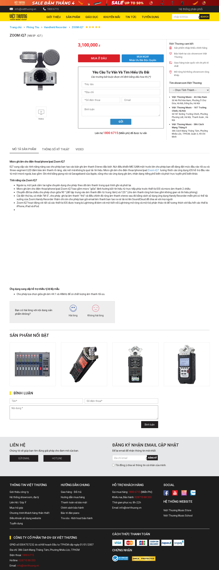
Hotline (57, 458)
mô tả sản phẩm (24, 149)
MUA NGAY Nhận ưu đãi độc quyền (142, 58)
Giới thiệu (53, 17)
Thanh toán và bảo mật (74, 502)
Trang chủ (16, 27)
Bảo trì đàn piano (70, 513)
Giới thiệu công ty (19, 492)
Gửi (121, 121)
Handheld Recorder (55, 27)
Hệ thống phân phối (191, 9)
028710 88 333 (143, 497)
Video (80, 149)
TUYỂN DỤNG (150, 17)
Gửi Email (24, 458)
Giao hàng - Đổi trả (71, 492)
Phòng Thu (32, 27)
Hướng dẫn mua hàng (73, 497)
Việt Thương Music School (178, 515)
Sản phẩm (73, 17)
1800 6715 (53, 9)
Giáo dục (91, 17)
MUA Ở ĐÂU (99, 58)
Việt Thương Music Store (177, 510)
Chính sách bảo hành (72, 507)
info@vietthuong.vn (25, 9)
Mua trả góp (16, 507)
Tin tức (130, 17)
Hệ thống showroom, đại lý (24, 497)
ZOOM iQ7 (77, 27)
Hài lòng (73, 311)
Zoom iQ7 (153, 170)
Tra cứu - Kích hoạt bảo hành (77, 518)
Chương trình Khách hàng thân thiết (29, 513)
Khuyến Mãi (111, 17)
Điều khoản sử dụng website (25, 518)
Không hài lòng (95, 311)
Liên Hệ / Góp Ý (18, 502)
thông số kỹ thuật (56, 149)
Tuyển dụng (16, 523)
